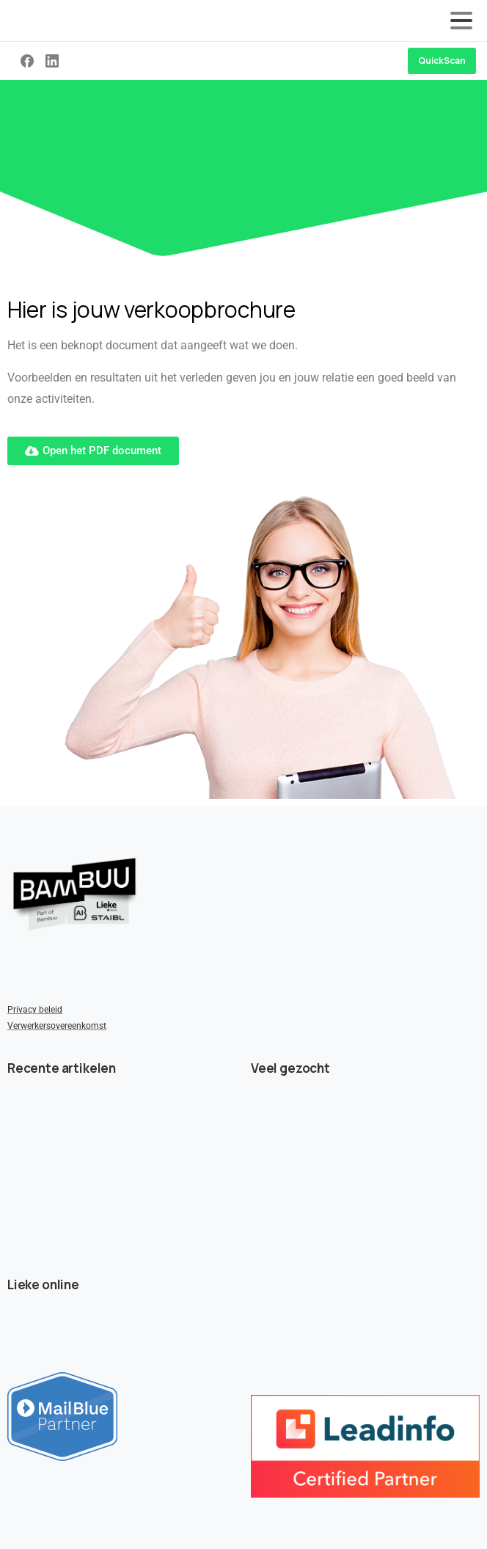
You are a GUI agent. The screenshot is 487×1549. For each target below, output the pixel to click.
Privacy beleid (34, 1010)
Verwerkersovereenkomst (56, 1026)
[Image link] (74, 894)
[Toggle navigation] (461, 20)
